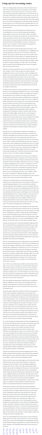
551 (33, 429)
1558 (14, 429)
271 (23, 429)
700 (29, 429)
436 (33, 430)
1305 (13, 432)
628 (17, 429)
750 (6, 430)
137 (6, 432)
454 (13, 433)
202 (20, 432)
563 (10, 429)
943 (16, 430)
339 (10, 433)
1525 (17, 432)
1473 (4, 433)
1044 (34, 432)
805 (7, 429)
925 (7, 433)
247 (30, 432)
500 (26, 430)
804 (36, 430)
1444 (17, 433)
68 (20, 429)
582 (23, 432)
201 (3, 430)
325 (36, 429)
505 (29, 430)
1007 (20, 430)
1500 (27, 432)
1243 (13, 430)
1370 (4, 429)
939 (10, 430)
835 (37, 432)
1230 (26, 429)
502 (10, 432)
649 (23, 430)
